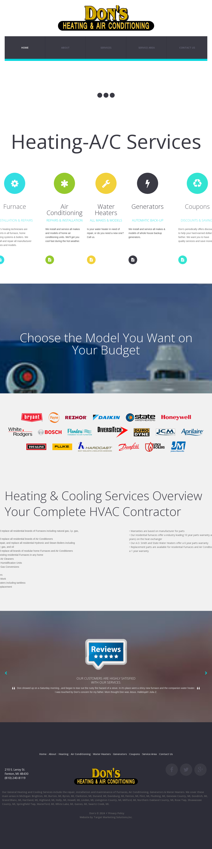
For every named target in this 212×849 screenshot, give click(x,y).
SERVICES (105, 47)
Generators (120, 754)
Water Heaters (102, 754)
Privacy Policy (116, 813)
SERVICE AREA (146, 47)
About (65, 47)
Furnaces (122, 792)
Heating (63, 754)
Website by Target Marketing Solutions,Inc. (106, 817)
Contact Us (187, 47)
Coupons (134, 754)
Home (25, 47)
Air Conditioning (81, 754)
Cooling (37, 792)
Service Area (149, 754)
